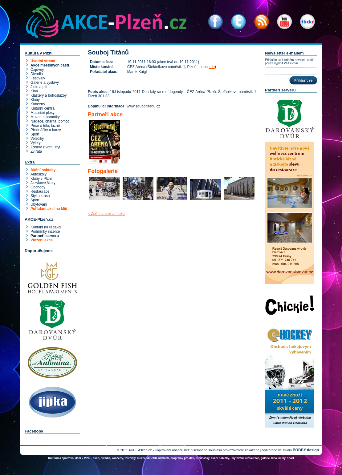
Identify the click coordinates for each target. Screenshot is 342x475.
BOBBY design (306, 450)
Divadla (37, 74)
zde (212, 67)
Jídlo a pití (39, 87)
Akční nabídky (43, 170)
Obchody (38, 187)
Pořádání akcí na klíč (49, 209)
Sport (35, 134)
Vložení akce (42, 240)
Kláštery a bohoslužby (49, 95)
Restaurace (40, 191)
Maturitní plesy (43, 113)
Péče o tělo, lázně (45, 125)
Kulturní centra (43, 108)
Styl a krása (40, 196)
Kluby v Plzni (41, 178)
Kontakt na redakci (46, 227)
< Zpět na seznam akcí (106, 213)
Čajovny (37, 69)
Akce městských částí (50, 65)
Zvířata (36, 151)
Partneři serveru (45, 236)
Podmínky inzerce (45, 231)
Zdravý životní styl (45, 147)
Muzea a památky (45, 117)
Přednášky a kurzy (46, 130)
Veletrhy (37, 138)
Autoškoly (39, 174)
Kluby (35, 100)
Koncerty (38, 104)
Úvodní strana (43, 61)
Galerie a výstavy (45, 82)
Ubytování (39, 204)
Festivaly (38, 78)
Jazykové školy (43, 183)
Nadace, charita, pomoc (50, 121)
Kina (34, 91)
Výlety (36, 143)
